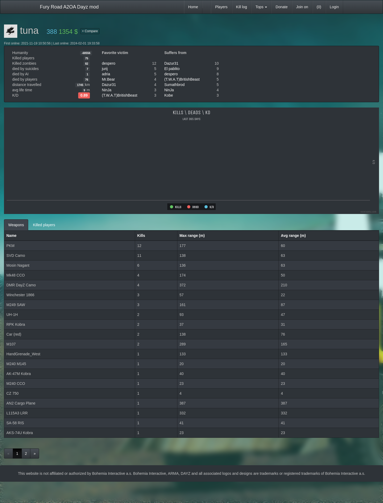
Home (193, 7)
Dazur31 (109, 85)
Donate (282, 7)
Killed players (44, 225)
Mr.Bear (108, 79)
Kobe (168, 95)
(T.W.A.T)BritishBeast (119, 95)
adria (106, 74)
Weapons (16, 225)
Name (11, 235)
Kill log (241, 7)
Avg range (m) (293, 235)
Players (221, 7)
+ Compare (90, 31)
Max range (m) (192, 235)
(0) (319, 7)
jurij (105, 69)
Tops (261, 7)
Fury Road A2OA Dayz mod (69, 7)
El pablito (172, 69)
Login (334, 7)
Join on (302, 7)
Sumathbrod (174, 85)
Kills (141, 235)
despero (108, 63)
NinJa (106, 90)
